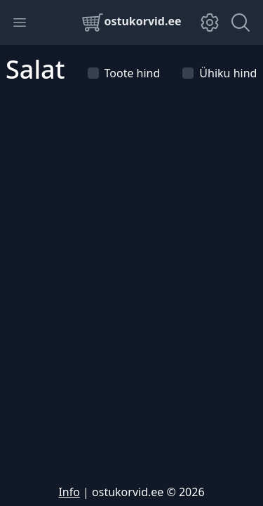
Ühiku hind (219, 73)
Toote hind (124, 73)
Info (69, 492)
